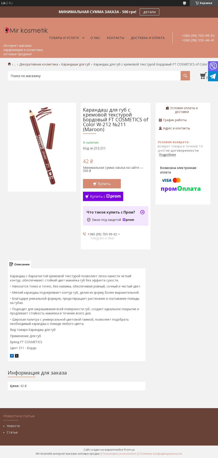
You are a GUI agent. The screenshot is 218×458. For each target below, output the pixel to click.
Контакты (115, 38)
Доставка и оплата (148, 38)
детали (149, 11)
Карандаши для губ (75, 64)
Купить (104, 183)
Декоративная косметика (38, 64)
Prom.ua (129, 450)
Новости (13, 426)
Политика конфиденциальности (160, 454)
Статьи (12, 432)
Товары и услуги (64, 38)
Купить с (105, 196)
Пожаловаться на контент (120, 454)
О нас (95, 38)
